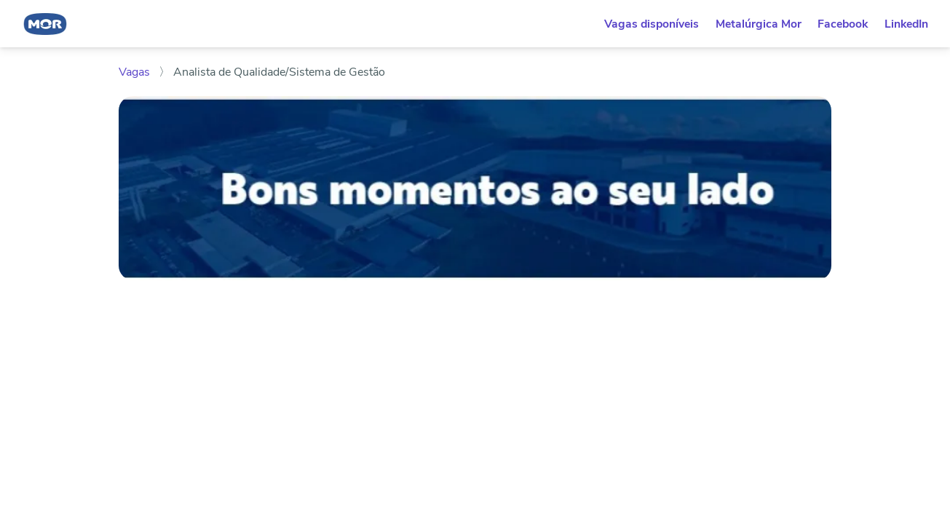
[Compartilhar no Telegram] (213, 405)
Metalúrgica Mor (758, 24)
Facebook (843, 24)
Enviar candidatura (710, 318)
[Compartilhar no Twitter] (191, 405)
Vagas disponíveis (651, 24)
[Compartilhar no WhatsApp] (125, 405)
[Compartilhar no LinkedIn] (147, 405)
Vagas (136, 72)
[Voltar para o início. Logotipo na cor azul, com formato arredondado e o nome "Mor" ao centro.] (45, 23)
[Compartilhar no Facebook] (169, 405)
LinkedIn (906, 24)
